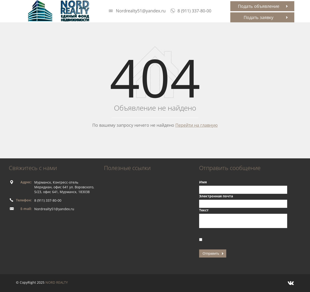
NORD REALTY (56, 282)
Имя (203, 182)
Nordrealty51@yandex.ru (141, 11)
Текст (204, 210)
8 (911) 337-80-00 (194, 11)
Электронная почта (216, 196)
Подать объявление (258, 6)
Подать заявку (258, 17)
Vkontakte (290, 283)
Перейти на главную (196, 125)
